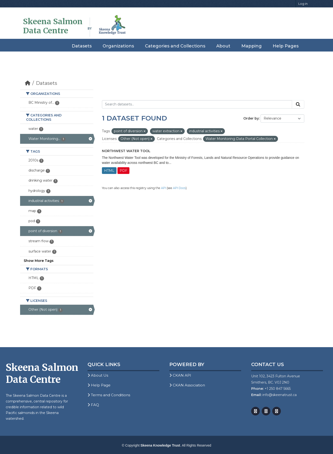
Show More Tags (39, 261)
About (223, 46)
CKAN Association (187, 385)
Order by (251, 118)
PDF (123, 170)
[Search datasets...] (197, 104)
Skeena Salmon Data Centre (53, 26)
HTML (109, 170)
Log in (303, 4)
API (163, 188)
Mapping (251, 46)
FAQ (93, 404)
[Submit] (298, 104)
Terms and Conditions (109, 395)
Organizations (118, 46)
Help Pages (286, 46)
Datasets (82, 46)
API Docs (179, 188)
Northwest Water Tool (126, 151)
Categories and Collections (175, 46)
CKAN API (180, 375)
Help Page (99, 385)
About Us (98, 375)
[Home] (27, 83)
